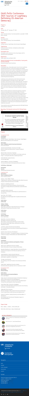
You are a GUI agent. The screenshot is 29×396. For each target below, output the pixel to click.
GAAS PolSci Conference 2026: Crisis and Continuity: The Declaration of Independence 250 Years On (15, 326)
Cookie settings (20, 392)
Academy (2, 371)
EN (27, 1)
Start (19, 1)
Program (2, 365)
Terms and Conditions (8, 392)
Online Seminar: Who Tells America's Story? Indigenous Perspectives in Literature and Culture (15, 334)
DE (25, 1)
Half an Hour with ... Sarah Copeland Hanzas (13, 321)
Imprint (22, 390)
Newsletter (14, 392)
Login (24, 1)
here (8, 58)
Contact (21, 1)
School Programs (4, 367)
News (2, 363)
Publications (3, 369)
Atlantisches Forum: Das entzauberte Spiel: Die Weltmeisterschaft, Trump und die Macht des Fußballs (15, 330)
